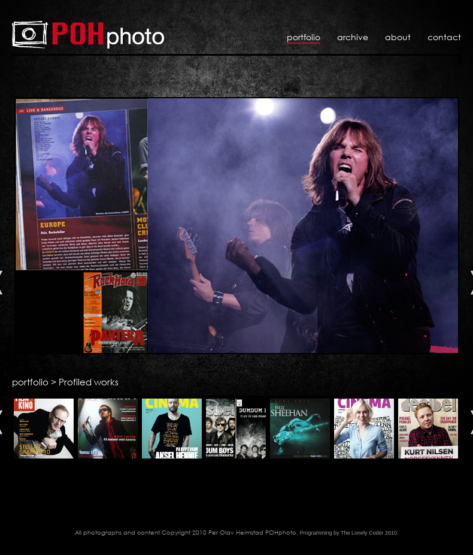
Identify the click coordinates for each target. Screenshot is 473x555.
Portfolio (303, 37)
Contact (444, 37)
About (398, 37)
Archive (352, 37)
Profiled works (89, 382)
